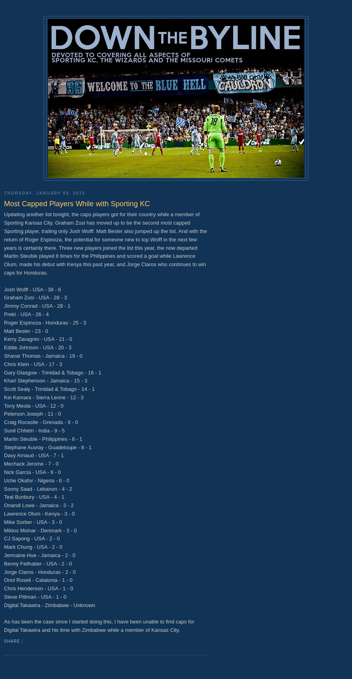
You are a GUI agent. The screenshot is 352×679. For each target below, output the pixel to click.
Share (12, 641)
